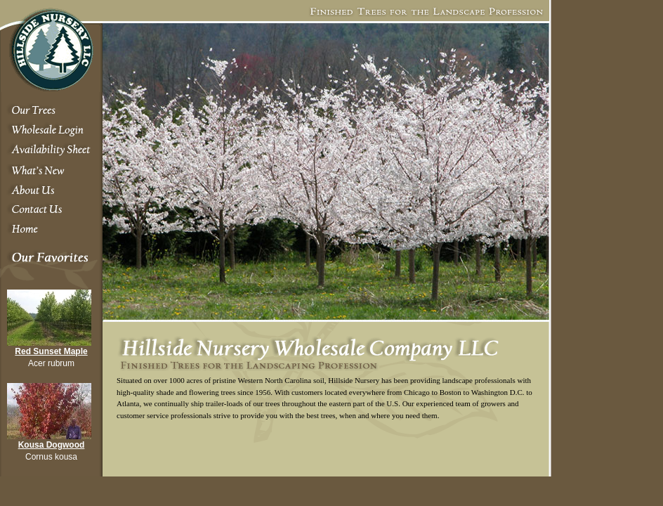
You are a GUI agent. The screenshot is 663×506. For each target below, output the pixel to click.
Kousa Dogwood (51, 445)
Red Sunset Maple (51, 351)
